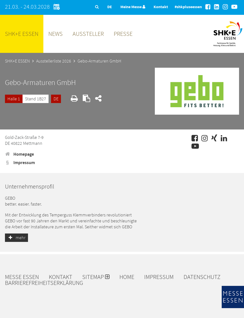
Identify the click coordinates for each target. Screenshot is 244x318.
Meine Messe (132, 6)
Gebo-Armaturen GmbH (99, 61)
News (55, 34)
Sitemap (95, 277)
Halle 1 (13, 99)
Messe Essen (22, 277)
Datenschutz (202, 277)
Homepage (19, 154)
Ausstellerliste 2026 (53, 61)
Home (126, 277)
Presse (123, 34)
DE (56, 99)
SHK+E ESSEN (21, 34)
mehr (16, 237)
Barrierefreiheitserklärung (44, 283)
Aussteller (88, 34)
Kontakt (161, 6)
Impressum (20, 162)
